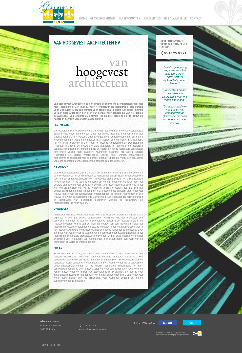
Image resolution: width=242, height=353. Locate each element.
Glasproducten (129, 18)
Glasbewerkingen (102, 18)
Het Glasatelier (175, 18)
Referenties (152, 18)
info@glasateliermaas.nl (94, 329)
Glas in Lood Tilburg (51, 345)
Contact (196, 18)
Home (83, 18)
